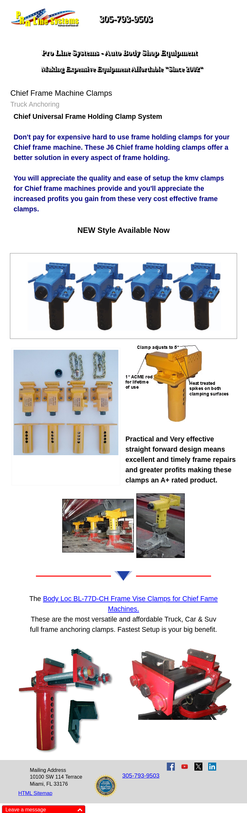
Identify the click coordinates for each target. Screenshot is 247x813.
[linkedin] (212, 767)
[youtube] (185, 767)
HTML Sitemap (35, 793)
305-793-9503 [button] (125, 18)
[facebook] (171, 767)
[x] (198, 767)
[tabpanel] (123, 179)
